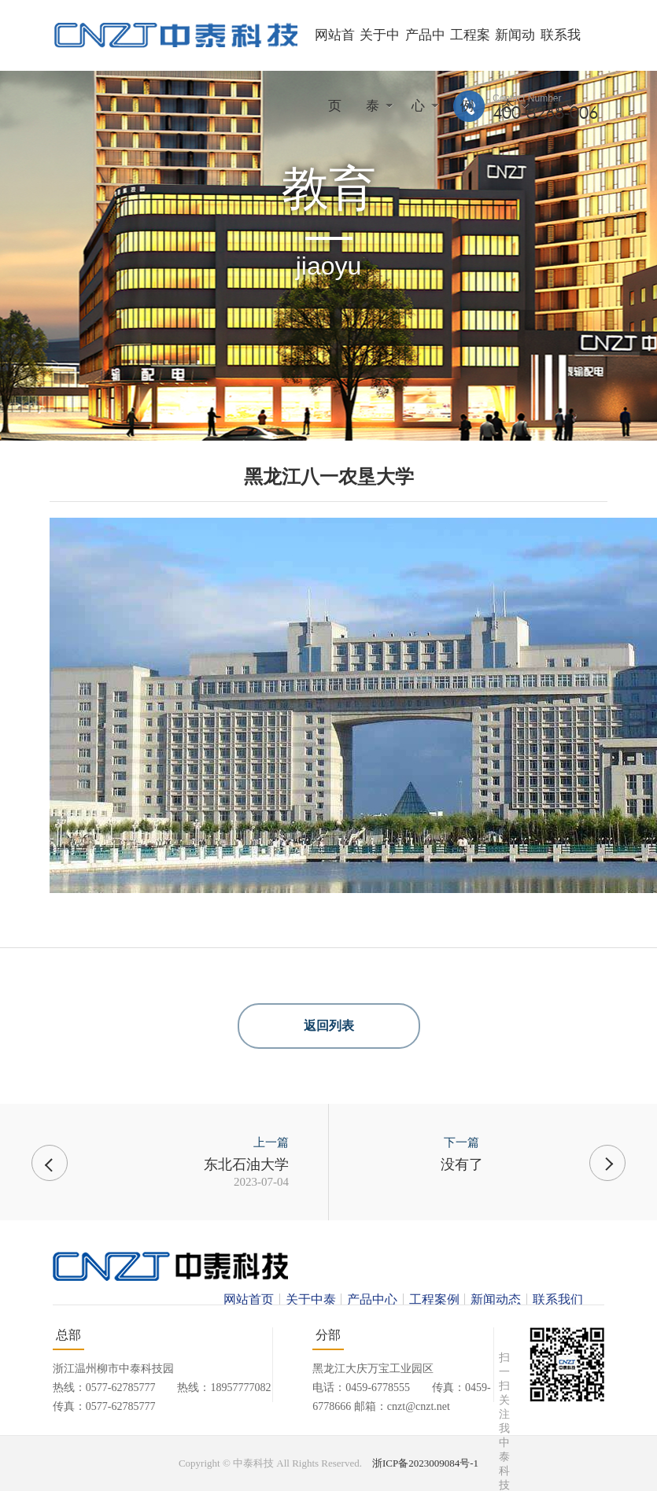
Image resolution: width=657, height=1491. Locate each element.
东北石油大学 (246, 1164)
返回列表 (329, 1025)
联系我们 (558, 1299)
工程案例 (434, 1299)
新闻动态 (496, 1299)
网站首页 (248, 1299)
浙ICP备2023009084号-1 (425, 1463)
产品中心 (372, 1299)
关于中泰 (311, 1299)
